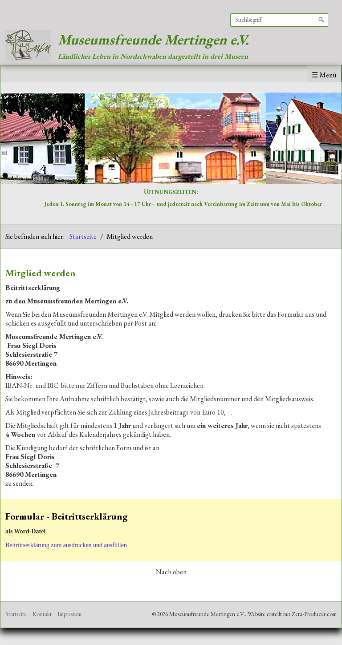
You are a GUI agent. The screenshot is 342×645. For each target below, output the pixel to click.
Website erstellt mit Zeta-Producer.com (292, 614)
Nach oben (171, 572)
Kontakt (42, 614)
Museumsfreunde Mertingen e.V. (153, 39)
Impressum (69, 614)
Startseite (83, 236)
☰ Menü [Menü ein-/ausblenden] (324, 75)
